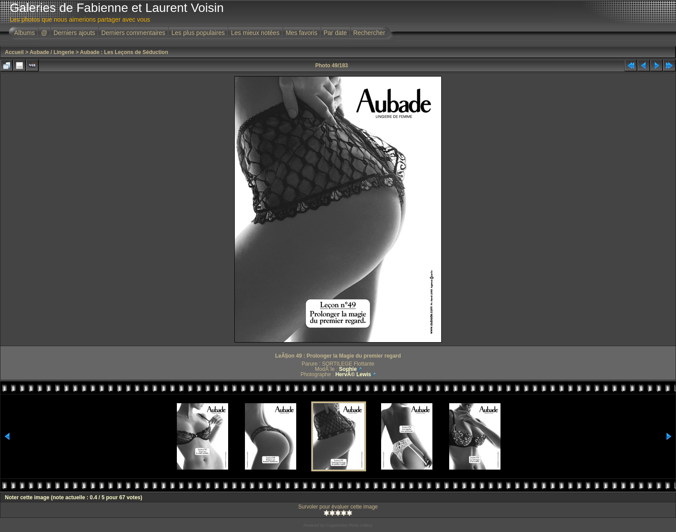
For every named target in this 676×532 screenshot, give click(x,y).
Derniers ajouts (74, 32)
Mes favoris (301, 32)
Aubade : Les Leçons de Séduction (124, 52)
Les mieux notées (255, 32)
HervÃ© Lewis (353, 374)
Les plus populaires (198, 32)
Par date (335, 32)
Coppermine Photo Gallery (348, 525)
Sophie (348, 369)
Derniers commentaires (133, 32)
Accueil (14, 52)
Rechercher (369, 32)
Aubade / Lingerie (52, 52)
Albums (24, 32)
